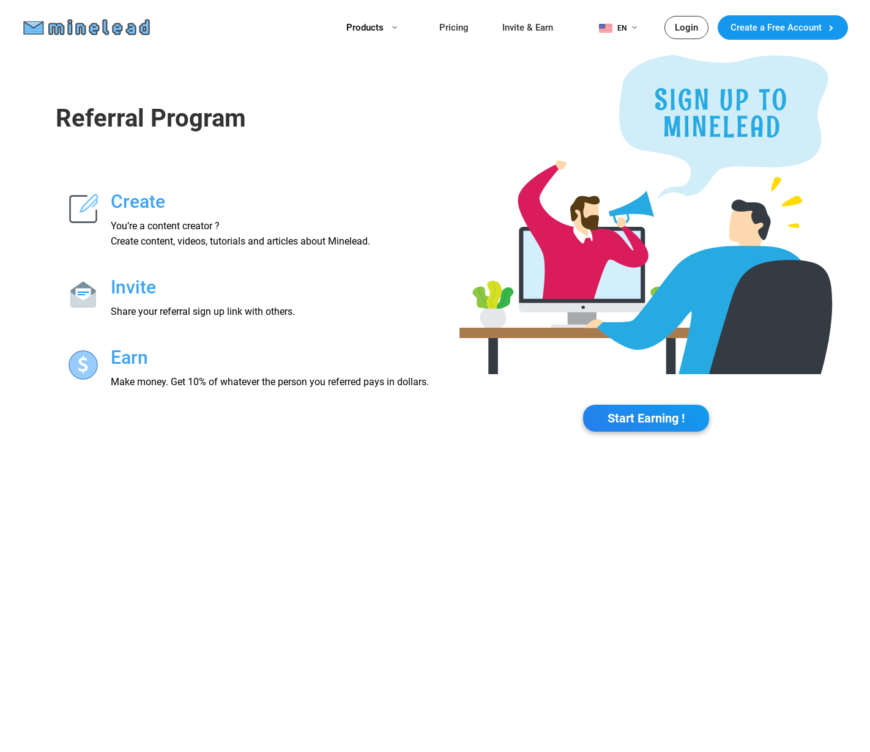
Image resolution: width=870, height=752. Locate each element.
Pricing (454, 27)
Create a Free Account (783, 27)
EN (627, 28)
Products (371, 27)
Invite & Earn (527, 27)
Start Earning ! (646, 418)
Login (686, 27)
